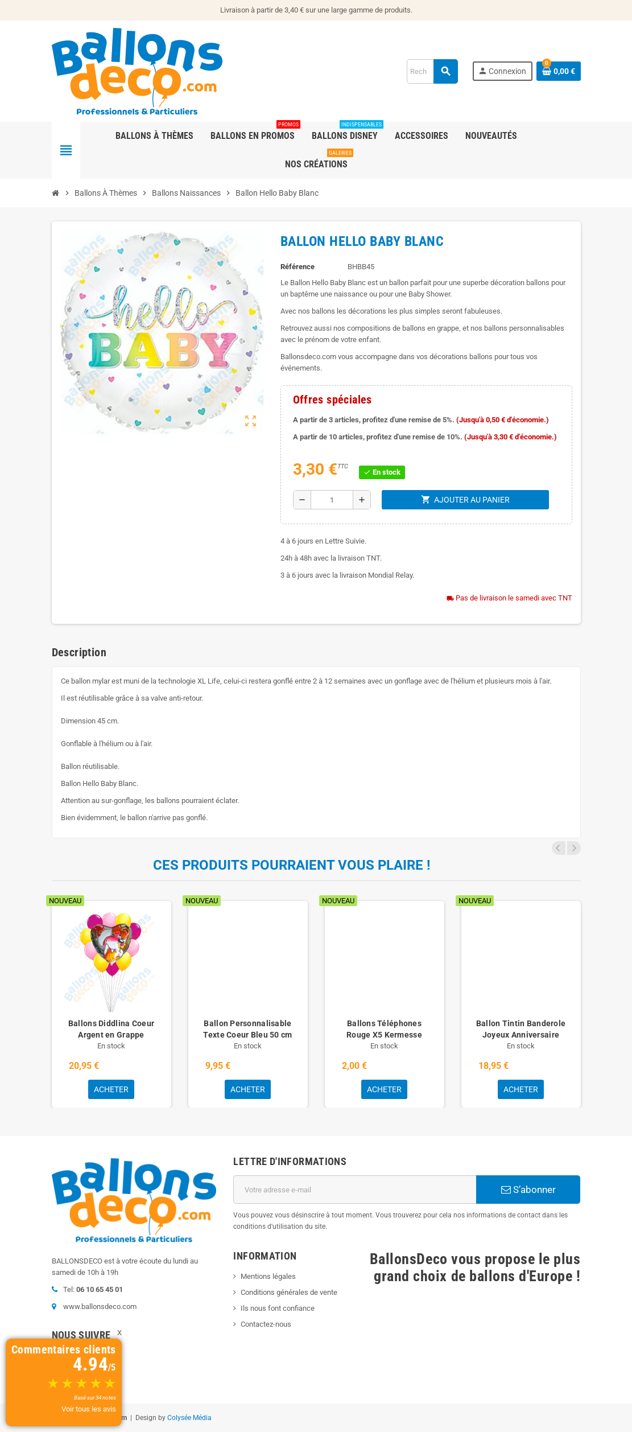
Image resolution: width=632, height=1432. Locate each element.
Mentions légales (268, 1276)
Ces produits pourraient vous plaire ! (292, 865)
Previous (558, 848)
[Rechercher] (432, 71)
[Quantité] (332, 500)
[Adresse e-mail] (354, 1189)
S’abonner (528, 1189)
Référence (297, 266)
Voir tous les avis (88, 1409)
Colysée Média (189, 1418)
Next (574, 848)
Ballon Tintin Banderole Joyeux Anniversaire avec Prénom (520, 1035)
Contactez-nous (266, 1324)
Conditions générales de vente (289, 1292)
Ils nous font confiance (278, 1308)
